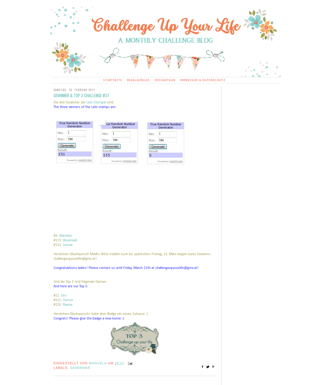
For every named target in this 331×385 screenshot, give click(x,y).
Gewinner (80, 368)
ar (63, 236)
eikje (68, 236)
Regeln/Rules (138, 80)
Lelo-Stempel (96, 102)
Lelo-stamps (100, 107)
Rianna (67, 305)
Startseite (112, 80)
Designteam (165, 80)
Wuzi (66, 240)
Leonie (68, 245)
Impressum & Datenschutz (202, 80)
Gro (63, 295)
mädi (73, 240)
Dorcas (68, 300)
